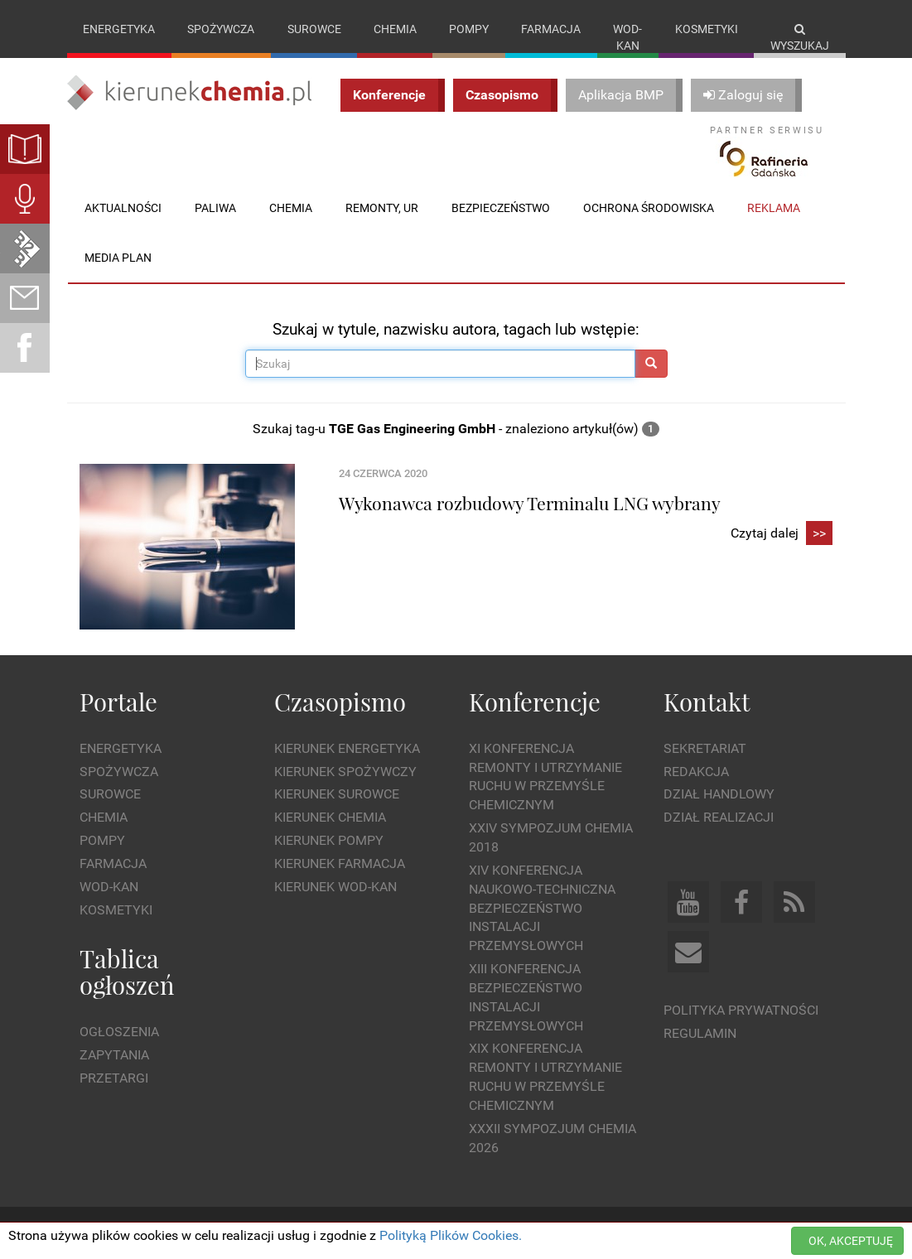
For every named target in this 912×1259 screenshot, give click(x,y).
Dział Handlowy (718, 794)
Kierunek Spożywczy (345, 771)
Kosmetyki (706, 29)
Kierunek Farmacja (339, 863)
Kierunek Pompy (329, 840)
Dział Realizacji (718, 817)
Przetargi (114, 1078)
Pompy (469, 29)
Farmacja (551, 29)
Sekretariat (704, 748)
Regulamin (699, 1033)
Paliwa (215, 208)
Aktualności (123, 208)
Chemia (395, 29)
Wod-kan (627, 37)
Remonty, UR (381, 208)
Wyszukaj (799, 37)
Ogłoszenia (119, 1032)
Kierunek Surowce (336, 794)
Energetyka (119, 29)
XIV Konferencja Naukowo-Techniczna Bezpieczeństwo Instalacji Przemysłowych (542, 907)
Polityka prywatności (740, 1010)
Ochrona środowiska (648, 208)
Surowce (314, 29)
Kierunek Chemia (330, 817)
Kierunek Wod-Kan (335, 887)
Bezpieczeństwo (500, 208)
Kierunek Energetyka (347, 748)
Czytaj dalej (781, 533)
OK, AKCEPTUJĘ (850, 1240)
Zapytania (114, 1055)
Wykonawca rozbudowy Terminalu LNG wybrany (530, 502)
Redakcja (696, 771)
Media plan (118, 257)
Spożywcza (220, 29)
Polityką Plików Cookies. (450, 1235)
